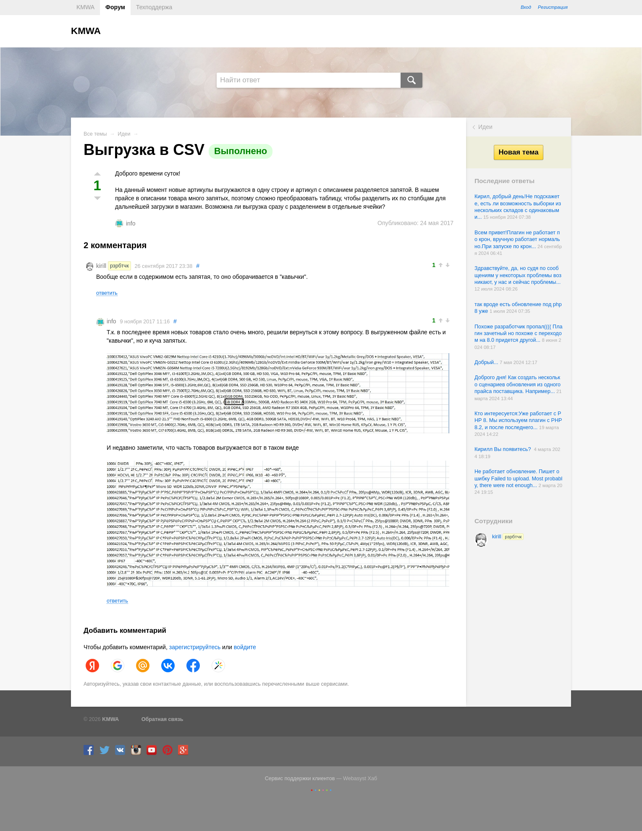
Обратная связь (162, 719)
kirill (508, 537)
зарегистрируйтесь (195, 647)
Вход (526, 7)
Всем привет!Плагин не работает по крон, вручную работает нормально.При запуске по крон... (517, 239)
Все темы (95, 134)
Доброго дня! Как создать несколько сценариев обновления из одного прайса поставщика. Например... (517, 384)
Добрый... (487, 362)
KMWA (85, 7)
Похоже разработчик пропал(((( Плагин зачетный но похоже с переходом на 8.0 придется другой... (518, 333)
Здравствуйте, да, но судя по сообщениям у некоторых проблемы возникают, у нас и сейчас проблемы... (517, 275)
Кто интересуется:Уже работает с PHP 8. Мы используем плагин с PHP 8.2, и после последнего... (518, 420)
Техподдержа (154, 7)
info (131, 223)
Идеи (485, 126)
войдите (245, 647)
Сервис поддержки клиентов (300, 778)
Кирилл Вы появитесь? (504, 449)
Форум (115, 7)
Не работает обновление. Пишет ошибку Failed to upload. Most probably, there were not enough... (518, 478)
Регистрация (553, 7)
